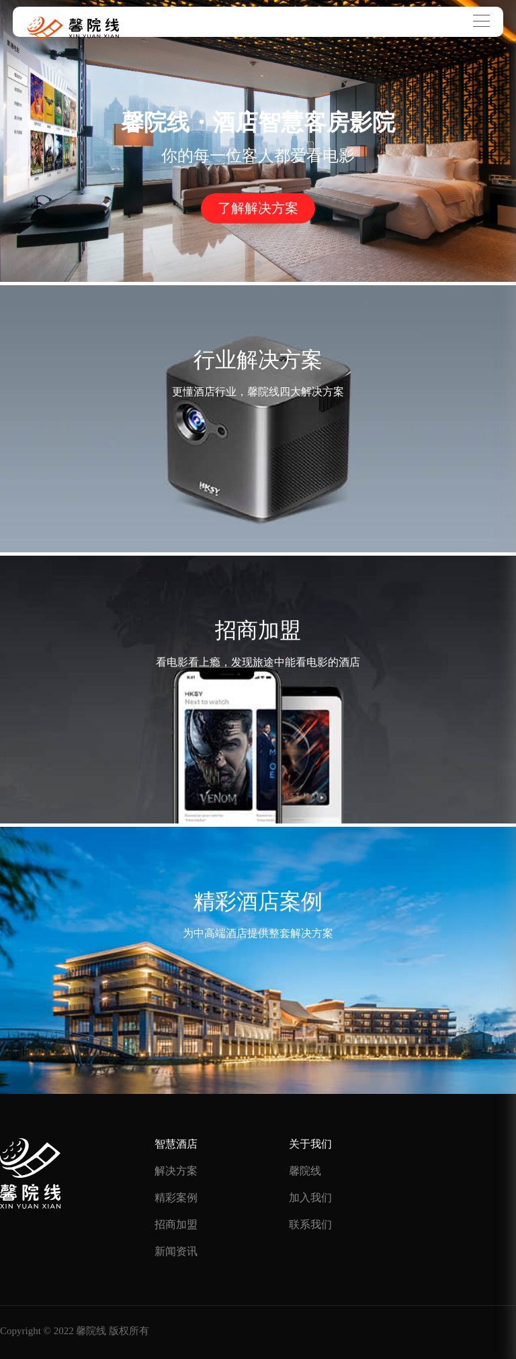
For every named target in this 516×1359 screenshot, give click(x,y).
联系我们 (310, 1224)
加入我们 (310, 1197)
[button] (258, 264)
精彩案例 (176, 1197)
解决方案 (176, 1170)
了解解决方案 (258, 208)
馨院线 (305, 1170)
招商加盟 (176, 1224)
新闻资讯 (176, 1251)
